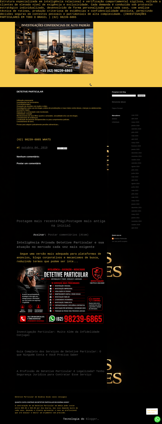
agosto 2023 (136, 183)
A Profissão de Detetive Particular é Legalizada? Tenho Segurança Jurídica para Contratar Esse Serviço (60, 373)
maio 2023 (135, 190)
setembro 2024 (136, 163)
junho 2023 (135, 187)
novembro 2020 (137, 221)
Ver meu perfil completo (119, 241)
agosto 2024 (136, 166)
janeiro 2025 (136, 149)
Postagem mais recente (37, 221)
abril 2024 (135, 180)
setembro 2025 (136, 129)
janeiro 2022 (136, 204)
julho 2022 (135, 194)
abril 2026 (135, 118)
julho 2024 (135, 170)
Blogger (91, 419)
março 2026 (135, 122)
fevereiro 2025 (136, 146)
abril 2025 (135, 139)
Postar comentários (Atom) (68, 234)
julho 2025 (135, 132)
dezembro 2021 (137, 207)
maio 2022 (135, 197)
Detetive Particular (120, 238)
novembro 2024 (137, 156)
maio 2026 (135, 115)
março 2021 (135, 214)
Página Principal (117, 108)
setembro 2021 (136, 211)
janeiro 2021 (136, 218)
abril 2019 (135, 228)
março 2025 (135, 142)
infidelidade (115, 122)
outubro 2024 (136, 160)
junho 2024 (135, 173)
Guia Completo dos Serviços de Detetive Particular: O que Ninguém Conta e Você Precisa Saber (59, 353)
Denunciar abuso (119, 102)
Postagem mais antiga (85, 221)
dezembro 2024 (137, 153)
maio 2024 (135, 177)
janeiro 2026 (136, 125)
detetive (114, 119)
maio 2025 (135, 136)
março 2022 (135, 200)
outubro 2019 (136, 224)
